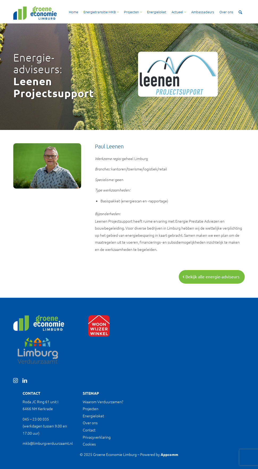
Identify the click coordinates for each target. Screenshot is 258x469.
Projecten (90, 408)
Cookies (89, 444)
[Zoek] (240, 12)
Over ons (90, 422)
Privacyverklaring (97, 437)
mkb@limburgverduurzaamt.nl (48, 443)
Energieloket (93, 415)
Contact (89, 430)
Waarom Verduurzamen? (103, 401)
